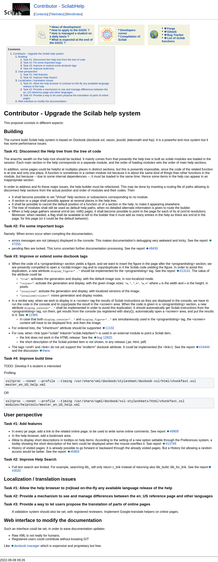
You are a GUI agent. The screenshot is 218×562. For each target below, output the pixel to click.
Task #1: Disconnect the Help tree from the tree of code (54, 59)
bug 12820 (104, 337)
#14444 (204, 347)
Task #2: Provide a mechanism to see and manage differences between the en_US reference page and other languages (65, 91)
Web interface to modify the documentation (42, 101)
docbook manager (26, 546)
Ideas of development (66, 27)
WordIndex (74, 14)
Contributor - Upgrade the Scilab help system (38, 53)
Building (22, 56)
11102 (109, 328)
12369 (33, 315)
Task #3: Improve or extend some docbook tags (50, 65)
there (46, 350)
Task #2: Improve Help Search (40, 77)
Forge (171, 28)
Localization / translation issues (35, 80)
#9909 (174, 431)
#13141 (185, 271)
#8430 (153, 248)
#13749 (170, 443)
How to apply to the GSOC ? (71, 30)
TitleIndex (57, 14)
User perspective (27, 71)
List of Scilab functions (173, 40)
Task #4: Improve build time (38, 68)
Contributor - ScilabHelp (59, 6)
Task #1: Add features (35, 74)
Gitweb (172, 31)
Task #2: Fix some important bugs (42, 62)
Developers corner (126, 32)
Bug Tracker (175, 35)
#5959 (74, 451)
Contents (41, 14)
